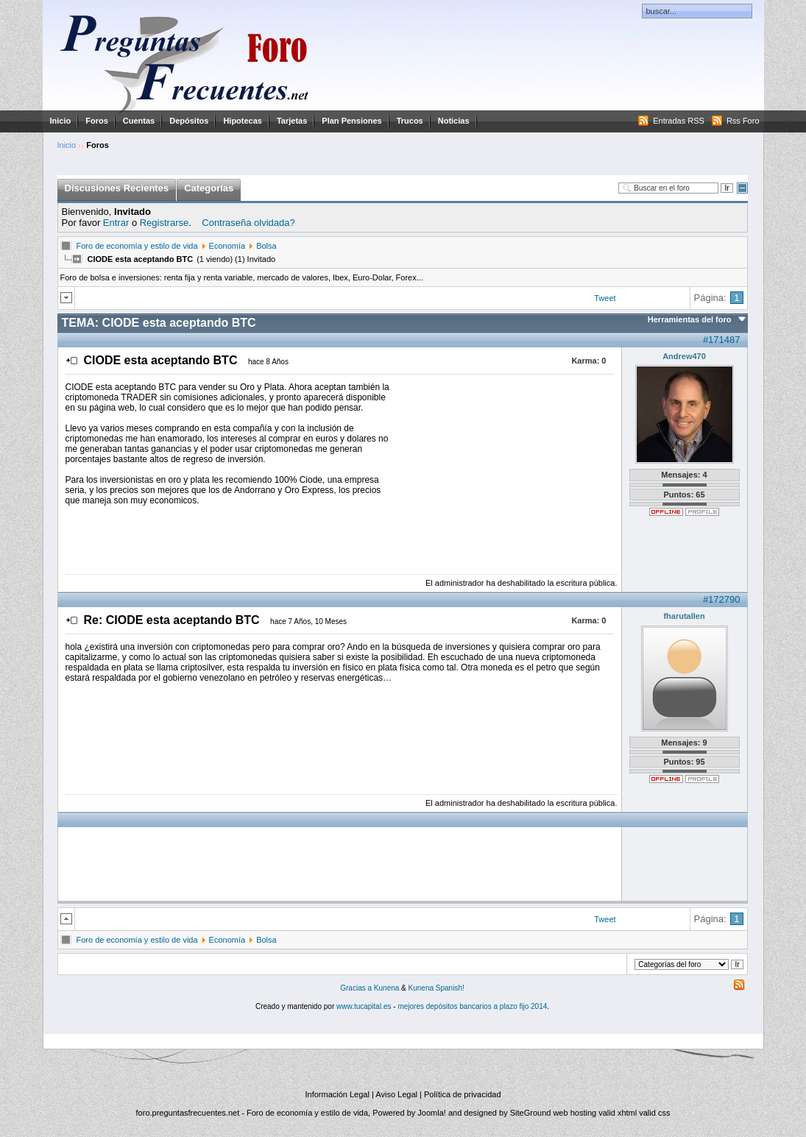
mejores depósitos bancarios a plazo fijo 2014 (472, 1006)
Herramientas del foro (690, 319)
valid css (654, 1112)
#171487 (721, 339)
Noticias (454, 120)
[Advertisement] (503, 474)
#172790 (721, 599)
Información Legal (337, 1094)
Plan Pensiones (351, 120)
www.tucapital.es (363, 1006)
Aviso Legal (396, 1094)
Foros (96, 120)
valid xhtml (617, 1112)
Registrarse (164, 222)
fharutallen (683, 616)
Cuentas (139, 120)
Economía (227, 245)
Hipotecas (242, 120)
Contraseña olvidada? (248, 222)
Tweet (604, 298)
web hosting (574, 1112)
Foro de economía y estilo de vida (137, 245)
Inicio (60, 120)
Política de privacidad (462, 1094)
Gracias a (357, 988)
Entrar (116, 222)
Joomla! (431, 1112)
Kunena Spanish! (436, 988)
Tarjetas (292, 120)
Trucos (410, 120)
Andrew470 (684, 356)
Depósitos (188, 120)
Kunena (386, 988)
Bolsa (266, 245)
